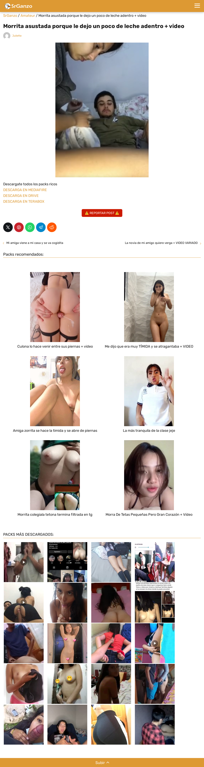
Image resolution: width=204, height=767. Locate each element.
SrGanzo (10, 15)
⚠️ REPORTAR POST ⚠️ (102, 213)
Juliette (17, 35)
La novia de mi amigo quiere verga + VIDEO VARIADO (161, 243)
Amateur (28, 15)
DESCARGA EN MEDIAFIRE (25, 190)
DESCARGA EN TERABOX (23, 201)
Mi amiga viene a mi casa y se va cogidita (34, 243)
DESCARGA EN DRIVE (21, 195)
